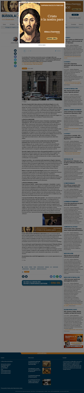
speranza (30, 267)
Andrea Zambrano (15, 43)
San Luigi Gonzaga (62, 27)
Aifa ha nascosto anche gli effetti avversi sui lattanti (71, 256)
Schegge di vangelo (10, 27)
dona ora (75, 14)
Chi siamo (12, 24)
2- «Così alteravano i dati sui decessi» (32, 64)
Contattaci (73, 24)
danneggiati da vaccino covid (41, 268)
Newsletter (75, 18)
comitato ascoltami (40, 267)
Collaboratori (27, 24)
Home (4, 24)
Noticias (57, 18)
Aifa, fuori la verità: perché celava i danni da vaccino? (72, 91)
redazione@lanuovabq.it (6, 370)
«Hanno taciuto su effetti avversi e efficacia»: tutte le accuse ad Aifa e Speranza (73, 41)
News (56, 15)
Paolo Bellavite (73, 115)
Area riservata (62, 24)
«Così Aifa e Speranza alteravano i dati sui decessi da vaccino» (73, 65)
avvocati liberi (55, 267)
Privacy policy (3, 388)
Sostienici (37, 24)
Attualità (44, 31)
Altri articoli (42, 353)
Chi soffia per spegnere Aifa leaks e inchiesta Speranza (72, 186)
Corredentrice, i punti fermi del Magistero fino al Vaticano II (34, 370)
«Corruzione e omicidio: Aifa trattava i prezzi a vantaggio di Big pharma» (72, 137)
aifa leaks (26, 267)
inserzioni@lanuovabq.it (6, 373)
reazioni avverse (32, 268)
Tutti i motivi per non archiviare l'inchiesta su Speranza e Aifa (73, 112)
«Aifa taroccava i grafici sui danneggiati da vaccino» (72, 280)
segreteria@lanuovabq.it (6, 372)
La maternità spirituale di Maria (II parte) (34, 376)
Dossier (46, 24)
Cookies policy (10, 388)
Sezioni (19, 24)
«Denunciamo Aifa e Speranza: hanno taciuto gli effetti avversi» (73, 229)
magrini (35, 267)
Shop (53, 24)
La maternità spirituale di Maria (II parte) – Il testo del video (34, 363)
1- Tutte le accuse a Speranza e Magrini (32, 62)
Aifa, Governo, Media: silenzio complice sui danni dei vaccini (72, 312)
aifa (51, 267)
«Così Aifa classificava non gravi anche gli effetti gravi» (73, 204)
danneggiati (47, 267)
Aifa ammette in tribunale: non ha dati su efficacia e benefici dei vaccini (73, 162)
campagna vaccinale (25, 268)
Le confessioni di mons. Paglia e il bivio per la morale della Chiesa (34, 381)
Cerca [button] (81, 24)
